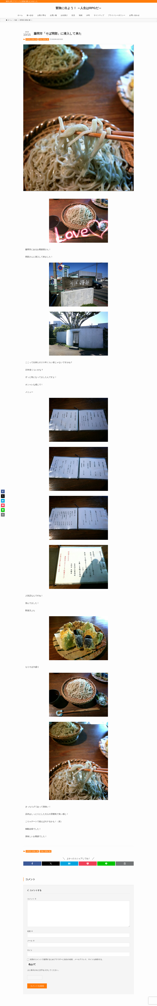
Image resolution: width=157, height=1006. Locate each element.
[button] (32, 863)
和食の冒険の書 (43, 39)
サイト (29, 950)
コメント (31, 899)
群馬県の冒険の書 (31, 39)
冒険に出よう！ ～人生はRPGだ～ (78, 8)
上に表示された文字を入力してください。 (43, 970)
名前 (30, 931)
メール (31, 941)
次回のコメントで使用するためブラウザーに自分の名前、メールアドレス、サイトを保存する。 (67, 959)
